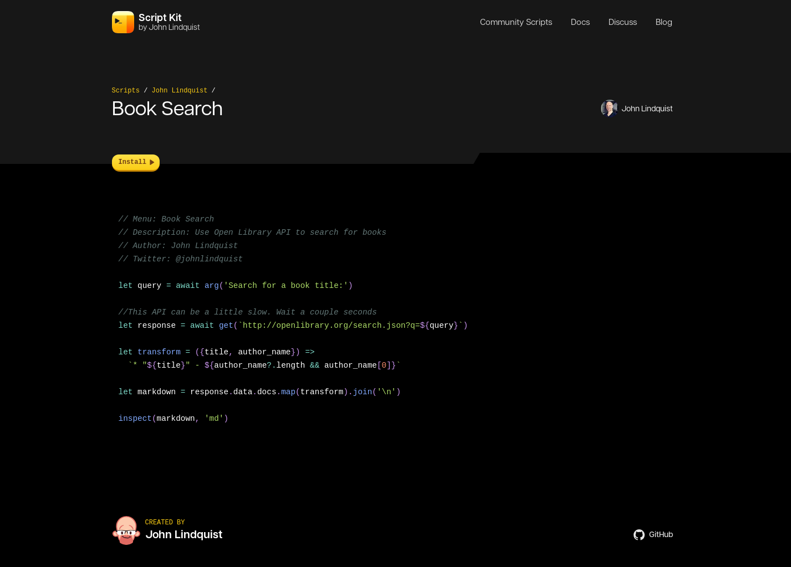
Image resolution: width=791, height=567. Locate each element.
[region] (396, 325)
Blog (664, 22)
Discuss (623, 22)
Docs (580, 22)
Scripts (126, 91)
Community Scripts (516, 22)
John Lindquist (180, 91)
